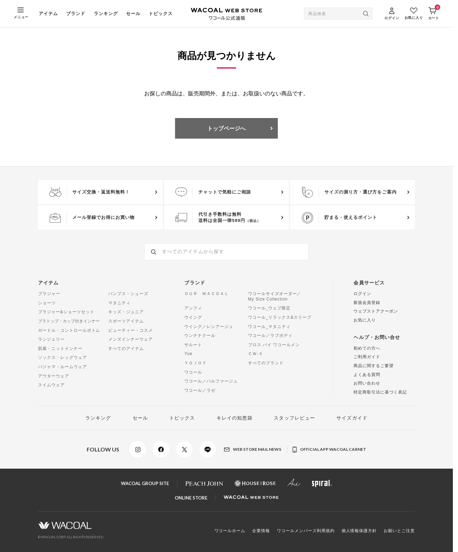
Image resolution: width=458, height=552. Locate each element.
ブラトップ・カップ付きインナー (69, 321)
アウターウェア (53, 376)
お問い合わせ (367, 383)
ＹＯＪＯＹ (195, 363)
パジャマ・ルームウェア (62, 366)
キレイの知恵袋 (234, 418)
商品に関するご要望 (374, 365)
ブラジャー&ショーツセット (66, 311)
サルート (193, 344)
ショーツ (47, 303)
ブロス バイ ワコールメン (274, 344)
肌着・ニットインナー (60, 348)
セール (133, 13)
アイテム (48, 13)
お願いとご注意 (399, 530)
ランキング (106, 13)
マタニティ (119, 303)
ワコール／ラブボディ (270, 335)
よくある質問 (367, 374)
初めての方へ (367, 348)
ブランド (75, 13)
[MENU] (21, 14)
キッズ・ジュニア (126, 311)
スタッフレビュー (294, 418)
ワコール (193, 372)
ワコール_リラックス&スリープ (279, 317)
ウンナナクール (199, 335)
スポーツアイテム (126, 321)
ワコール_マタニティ (269, 326)
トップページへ (226, 128)
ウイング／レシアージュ (208, 326)
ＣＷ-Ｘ (255, 353)
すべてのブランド (266, 363)
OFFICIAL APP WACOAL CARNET (329, 450)
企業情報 (261, 530)
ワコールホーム (230, 530)
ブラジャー (49, 293)
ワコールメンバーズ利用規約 (305, 530)
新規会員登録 (367, 302)
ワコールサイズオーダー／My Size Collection (274, 296)
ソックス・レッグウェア (62, 357)
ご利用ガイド (367, 356)
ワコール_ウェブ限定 (269, 308)
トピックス (161, 13)
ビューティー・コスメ (130, 330)
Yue (188, 353)
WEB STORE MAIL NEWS (252, 449)
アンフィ (193, 308)
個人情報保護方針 (359, 530)
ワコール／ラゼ (199, 390)
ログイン (362, 293)
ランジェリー (51, 339)
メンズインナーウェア (130, 339)
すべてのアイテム (126, 348)
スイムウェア (51, 385)
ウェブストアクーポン (376, 311)
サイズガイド (352, 418)
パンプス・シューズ (128, 293)
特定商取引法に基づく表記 (380, 392)
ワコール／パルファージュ (211, 381)
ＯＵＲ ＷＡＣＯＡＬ (206, 293)
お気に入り (365, 320)
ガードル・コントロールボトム (69, 330)
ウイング (193, 317)
